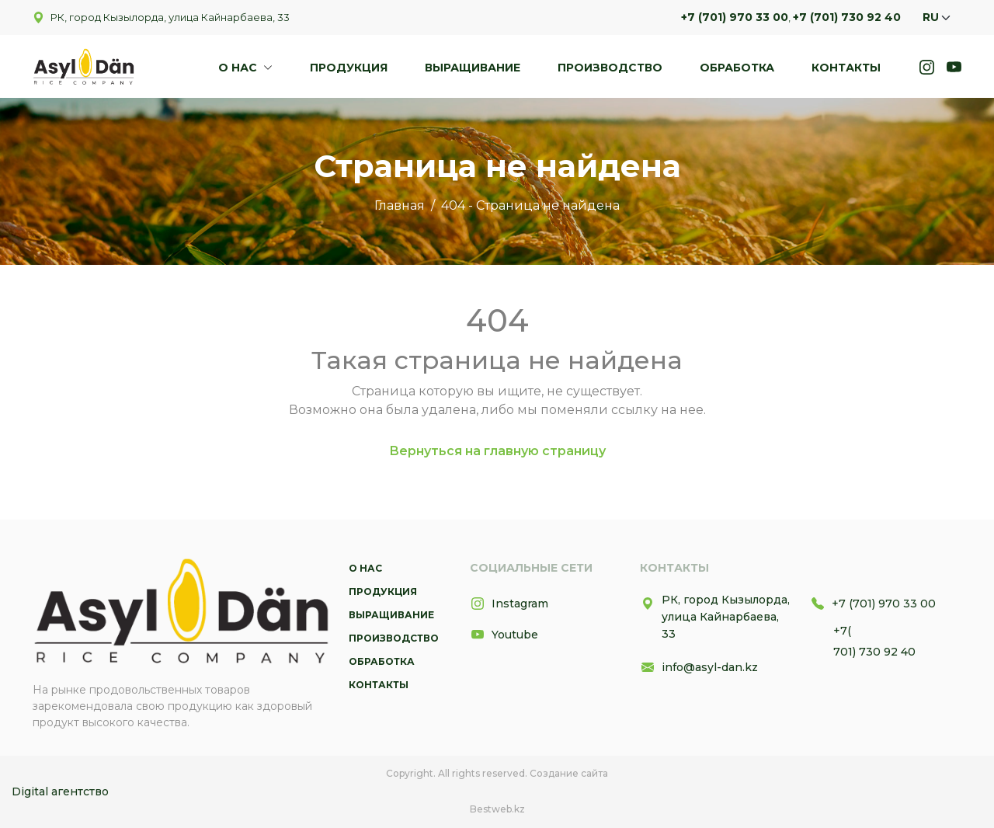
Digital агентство (60, 791)
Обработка (737, 68)
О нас (239, 68)
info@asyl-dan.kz (699, 667)
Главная (399, 205)
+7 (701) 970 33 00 (734, 17)
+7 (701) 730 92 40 (847, 17)
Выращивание (472, 68)
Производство (610, 68)
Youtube (504, 635)
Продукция (349, 68)
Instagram (509, 604)
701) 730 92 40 (874, 652)
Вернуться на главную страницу (497, 451)
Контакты (846, 68)
